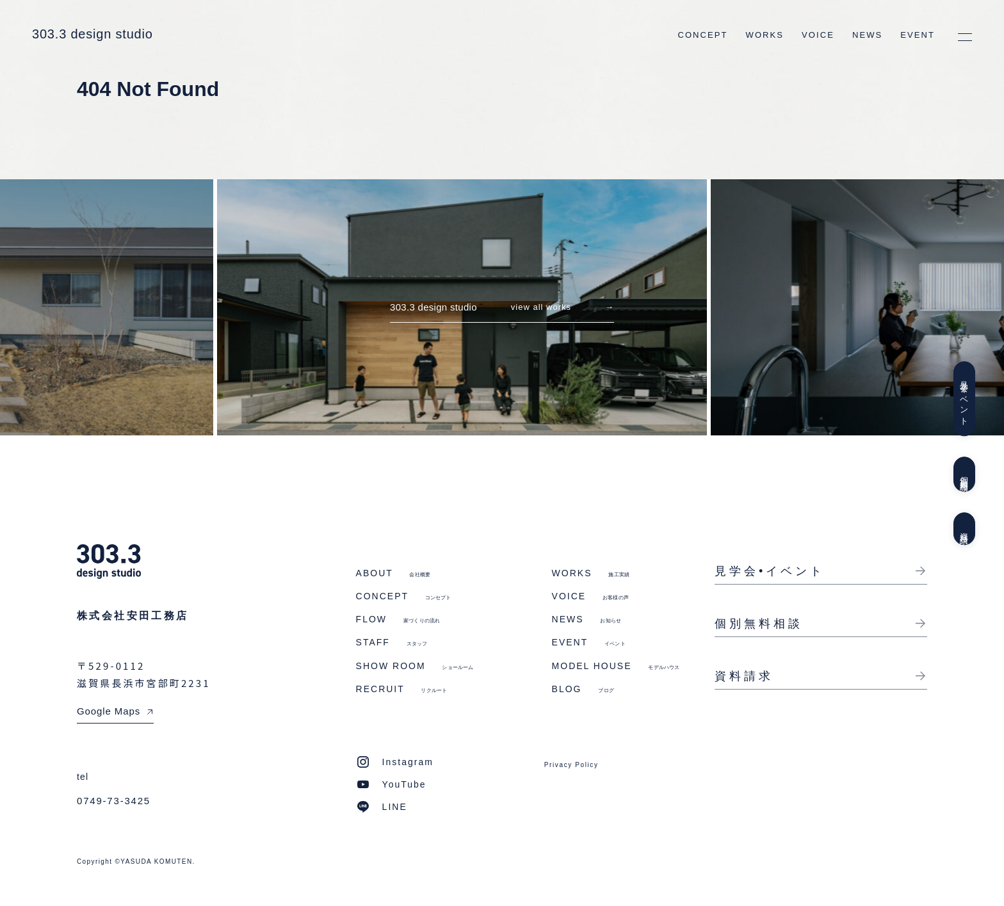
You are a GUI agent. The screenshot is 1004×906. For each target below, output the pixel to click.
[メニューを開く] (965, 37)
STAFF (392, 642)
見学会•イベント (770, 571)
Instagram (407, 762)
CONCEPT (702, 35)
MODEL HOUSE (616, 666)
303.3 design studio (92, 34)
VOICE (818, 35)
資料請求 (964, 528)
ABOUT (393, 573)
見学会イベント (964, 399)
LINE (394, 807)
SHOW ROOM (415, 666)
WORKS (765, 35)
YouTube (404, 784)
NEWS (867, 35)
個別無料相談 (964, 474)
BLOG (583, 689)
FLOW (398, 619)
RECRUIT (402, 689)
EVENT (917, 35)
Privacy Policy (571, 764)
